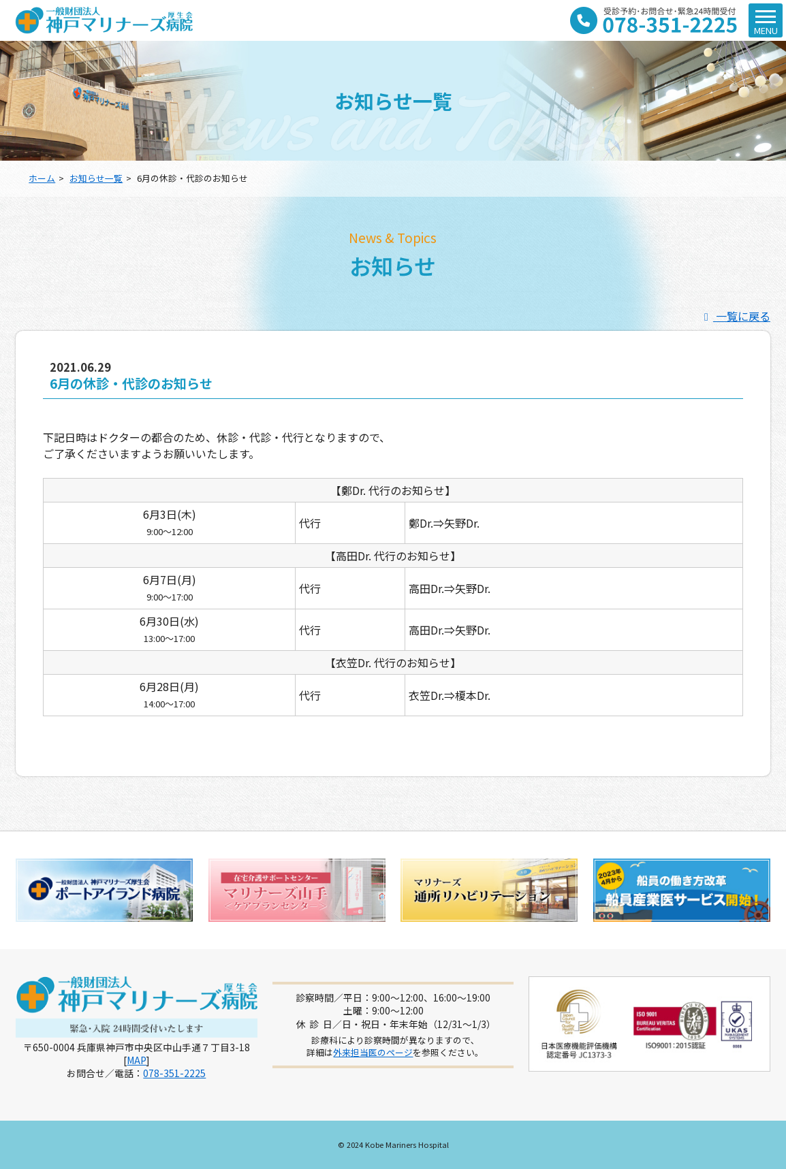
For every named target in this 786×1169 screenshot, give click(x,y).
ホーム (42, 178)
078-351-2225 (174, 1073)
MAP (136, 1060)
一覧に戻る (734, 316)
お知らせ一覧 (96, 178)
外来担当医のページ (373, 1052)
